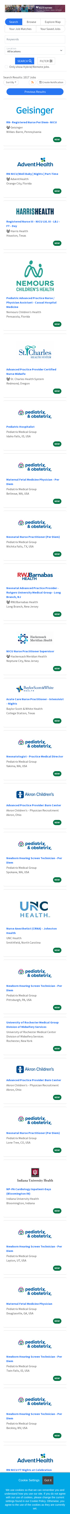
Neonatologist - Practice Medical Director (34, 756)
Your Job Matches (20, 29)
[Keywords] (35, 39)
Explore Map (53, 22)
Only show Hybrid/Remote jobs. (29, 67)
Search (13, 22)
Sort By (10, 82)
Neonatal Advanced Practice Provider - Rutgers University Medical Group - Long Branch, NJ (33, 592)
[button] (46, 61)
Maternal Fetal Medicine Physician (29, 1304)
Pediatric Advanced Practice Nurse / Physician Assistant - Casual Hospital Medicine (31, 302)
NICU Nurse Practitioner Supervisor (30, 651)
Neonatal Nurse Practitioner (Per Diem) (33, 537)
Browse (31, 22)
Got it (47, 1480)
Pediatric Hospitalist (20, 426)
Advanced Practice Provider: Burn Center (33, 805)
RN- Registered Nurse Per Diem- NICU (31, 122)
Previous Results (35, 92)
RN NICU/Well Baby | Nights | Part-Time (32, 174)
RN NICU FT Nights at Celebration (29, 1470)
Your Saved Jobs (50, 29)
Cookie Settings (28, 1480)
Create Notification (51, 82)
